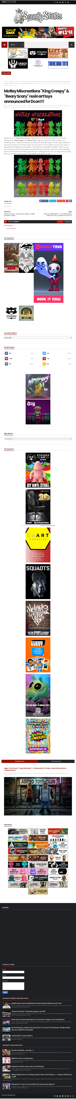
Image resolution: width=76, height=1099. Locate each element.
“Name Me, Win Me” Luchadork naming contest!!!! (28, 1012)
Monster (6, 83)
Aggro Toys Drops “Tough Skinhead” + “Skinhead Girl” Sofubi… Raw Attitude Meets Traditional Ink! (35, 770)
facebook (68, 222)
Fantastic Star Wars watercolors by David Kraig (27, 1067)
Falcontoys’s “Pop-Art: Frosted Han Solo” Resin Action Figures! (33, 1085)
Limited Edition (66, 82)
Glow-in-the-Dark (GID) (54, 82)
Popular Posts (56, 761)
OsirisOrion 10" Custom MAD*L (22, 1036)
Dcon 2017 (18, 82)
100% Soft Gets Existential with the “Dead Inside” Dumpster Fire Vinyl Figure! (37, 1020)
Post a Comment (11, 229)
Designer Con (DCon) (28, 82)
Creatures (11, 82)
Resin (23, 83)
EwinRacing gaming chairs (47, 526)
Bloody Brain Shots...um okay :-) (22, 1051)
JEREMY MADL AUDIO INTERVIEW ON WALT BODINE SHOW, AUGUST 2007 (36, 1004)
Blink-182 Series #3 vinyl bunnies (22, 1059)
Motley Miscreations (15, 83)
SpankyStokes (29, 83)
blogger (60, 222)
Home (6, 82)
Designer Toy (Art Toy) (41, 82)
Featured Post (19, 761)
